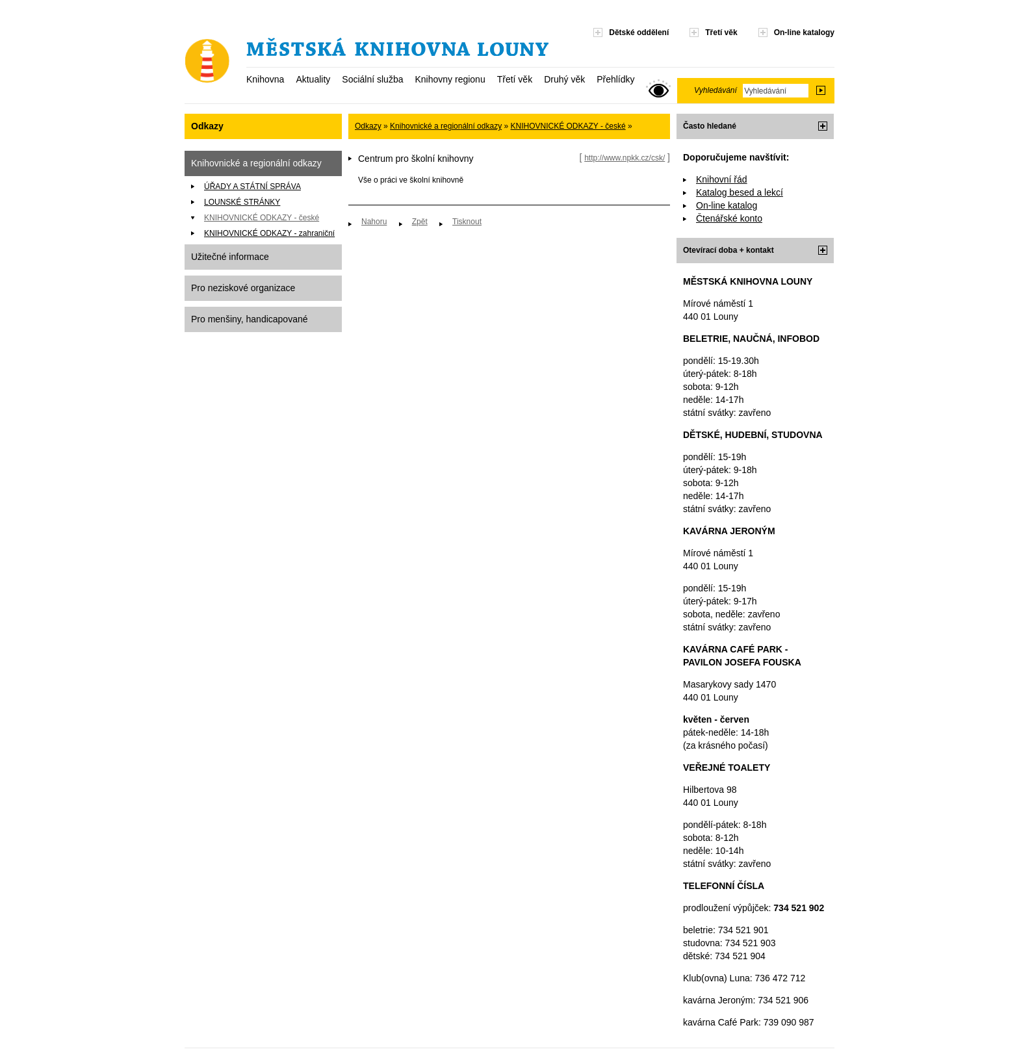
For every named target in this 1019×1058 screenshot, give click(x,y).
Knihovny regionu (450, 79)
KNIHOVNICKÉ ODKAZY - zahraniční (269, 233)
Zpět (420, 221)
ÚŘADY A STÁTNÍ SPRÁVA (252, 186)
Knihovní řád (721, 179)
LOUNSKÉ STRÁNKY (242, 202)
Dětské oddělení (639, 32)
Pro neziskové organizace (243, 288)
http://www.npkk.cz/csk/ (624, 157)
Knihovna (265, 79)
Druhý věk (564, 79)
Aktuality (313, 79)
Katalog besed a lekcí (739, 192)
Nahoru (374, 221)
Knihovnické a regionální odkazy (256, 163)
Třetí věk (514, 79)
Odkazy (368, 126)
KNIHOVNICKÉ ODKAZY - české (261, 217)
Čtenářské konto (729, 218)
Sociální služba (372, 79)
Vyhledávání (715, 90)
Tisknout (467, 221)
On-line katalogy (804, 32)
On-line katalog (726, 205)
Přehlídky (615, 79)
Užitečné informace (230, 257)
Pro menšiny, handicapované (249, 319)
